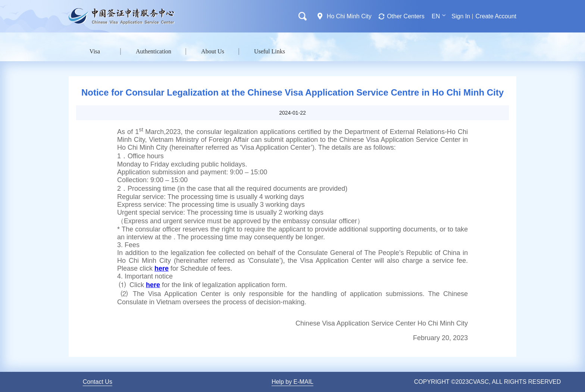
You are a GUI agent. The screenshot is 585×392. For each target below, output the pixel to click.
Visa (95, 51)
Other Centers (405, 16)
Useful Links (269, 51)
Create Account (496, 16)
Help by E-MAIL (292, 382)
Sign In (460, 16)
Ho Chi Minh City (349, 16)
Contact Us (97, 382)
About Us (212, 51)
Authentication (153, 51)
